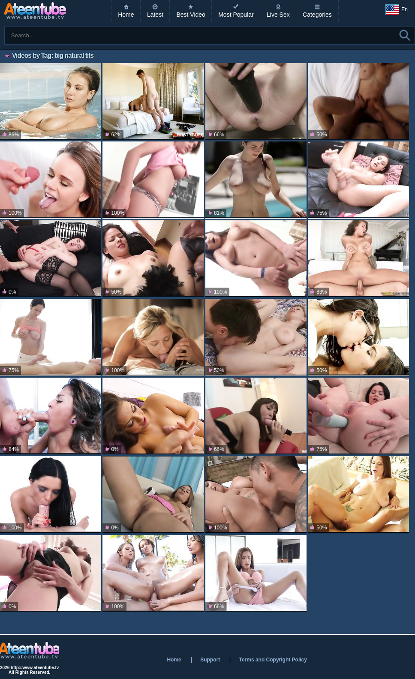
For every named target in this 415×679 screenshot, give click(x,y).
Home (126, 14)
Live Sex (278, 14)
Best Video (190, 14)
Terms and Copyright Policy (273, 660)
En (396, 9)
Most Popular (235, 14)
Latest (155, 14)
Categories (317, 14)
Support (210, 660)
